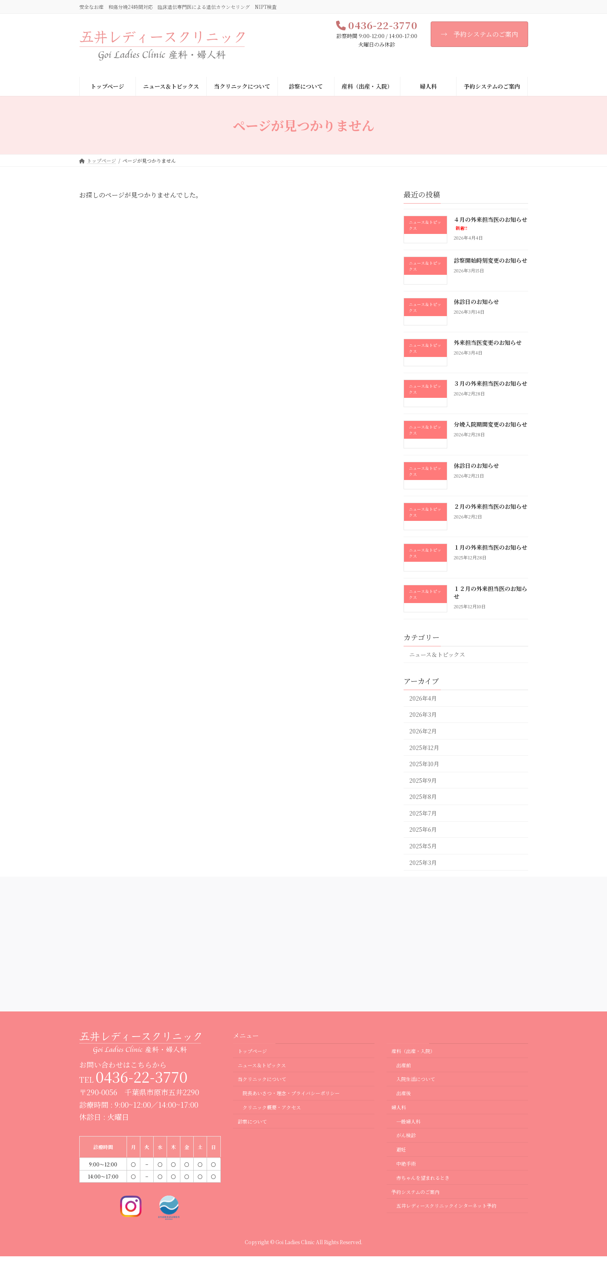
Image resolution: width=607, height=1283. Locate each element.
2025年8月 (423, 797)
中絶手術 (406, 1163)
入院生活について (415, 1079)
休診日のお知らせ (476, 301)
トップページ (252, 1050)
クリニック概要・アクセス (272, 1107)
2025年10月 (424, 764)
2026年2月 (423, 731)
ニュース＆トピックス (437, 654)
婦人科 (398, 1107)
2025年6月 (423, 830)
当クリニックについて (262, 1079)
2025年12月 (424, 747)
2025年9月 (423, 780)
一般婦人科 (408, 1121)
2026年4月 (423, 698)
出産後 (403, 1093)
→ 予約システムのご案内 (479, 34)
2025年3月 (423, 862)
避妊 (401, 1149)
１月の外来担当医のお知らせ (490, 548)
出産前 (403, 1065)
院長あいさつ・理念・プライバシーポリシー (291, 1093)
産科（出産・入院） (413, 1050)
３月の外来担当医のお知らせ (490, 384)
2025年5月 (423, 846)
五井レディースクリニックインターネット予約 (446, 1205)
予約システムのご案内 (415, 1191)
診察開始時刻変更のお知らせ (490, 261)
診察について (252, 1121)
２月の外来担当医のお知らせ (490, 506)
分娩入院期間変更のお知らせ (490, 425)
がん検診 (406, 1135)
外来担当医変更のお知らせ (487, 342)
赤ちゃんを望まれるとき (423, 1177)
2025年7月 (423, 813)
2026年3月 (423, 715)
